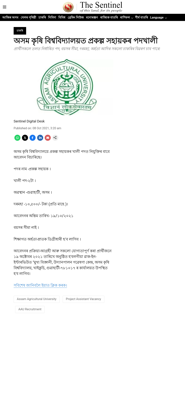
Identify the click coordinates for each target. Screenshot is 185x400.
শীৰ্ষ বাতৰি (141, 17)
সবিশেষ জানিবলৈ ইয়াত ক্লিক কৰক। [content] (40, 285)
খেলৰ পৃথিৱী (28, 17)
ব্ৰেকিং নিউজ (76, 17)
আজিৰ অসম (10, 17)
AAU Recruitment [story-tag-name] (29, 309)
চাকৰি (42, 17)
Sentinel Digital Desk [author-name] (29, 121)
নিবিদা (52, 17)
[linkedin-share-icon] (40, 140)
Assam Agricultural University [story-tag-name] (36, 299)
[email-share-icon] (48, 140)
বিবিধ (61, 17)
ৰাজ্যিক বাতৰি (109, 17)
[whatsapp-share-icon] (17, 140)
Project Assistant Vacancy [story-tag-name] (83, 299)
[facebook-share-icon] (33, 140)
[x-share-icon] (25, 140)
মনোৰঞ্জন (92, 17)
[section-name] (20, 30)
